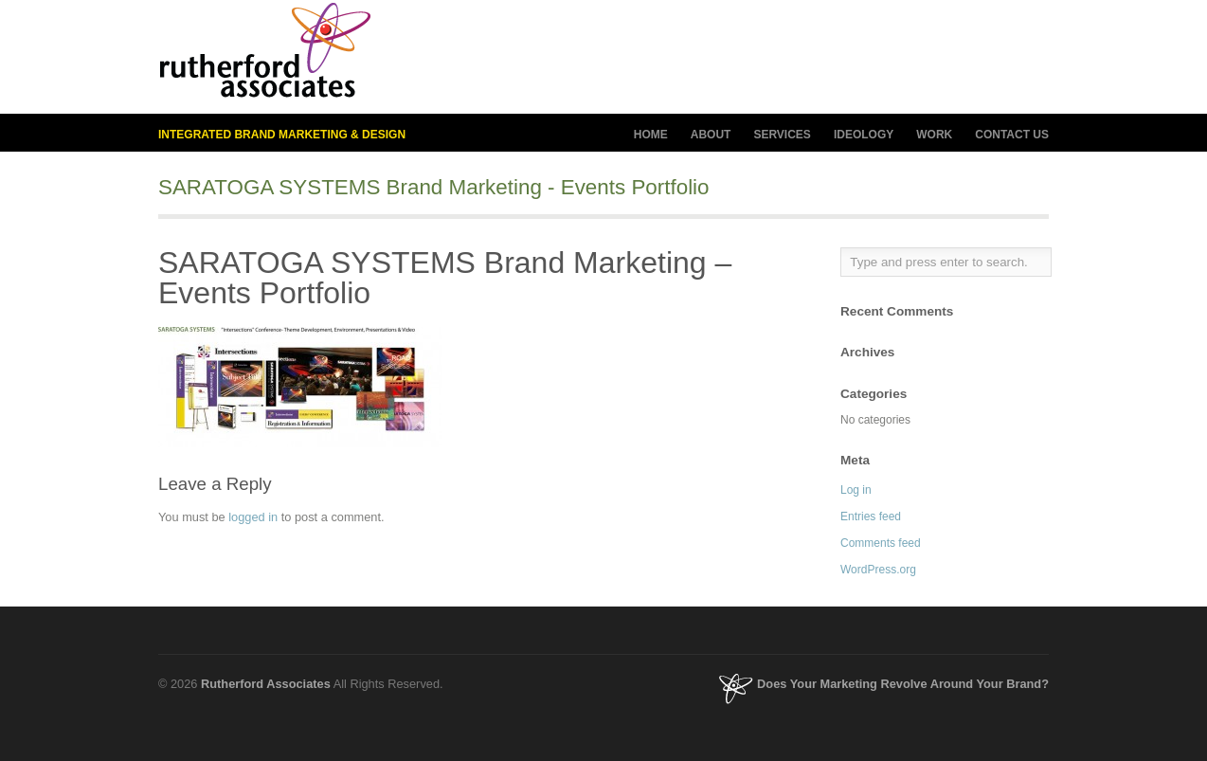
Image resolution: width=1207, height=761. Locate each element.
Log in (856, 490)
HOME (651, 134)
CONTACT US (1012, 134)
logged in (253, 517)
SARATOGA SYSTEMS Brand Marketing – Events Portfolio (444, 277)
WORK (934, 134)
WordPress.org (878, 569)
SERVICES (781, 135)
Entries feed (870, 516)
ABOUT (711, 135)
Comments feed (880, 543)
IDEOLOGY (863, 135)
